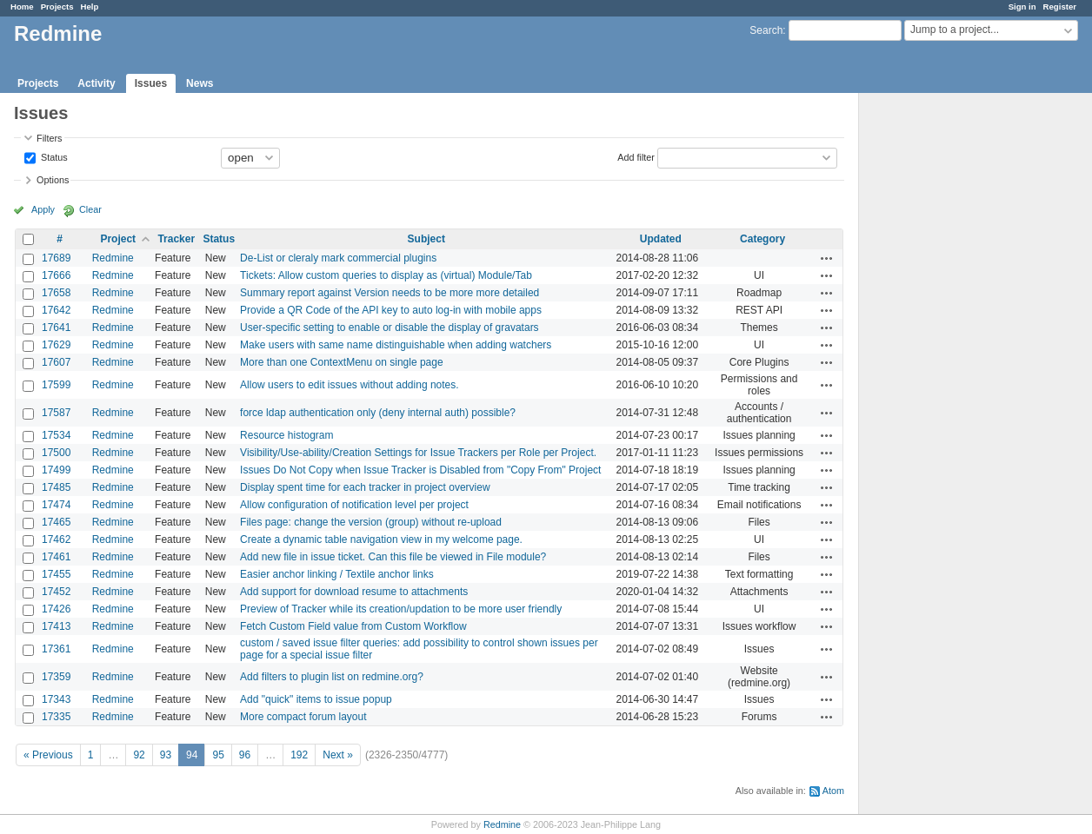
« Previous (48, 755)
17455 (56, 574)
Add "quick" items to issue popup (316, 699)
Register (1059, 6)
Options (53, 180)
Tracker (176, 239)
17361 (56, 649)
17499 (56, 470)
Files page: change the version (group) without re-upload (371, 522)
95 (217, 755)
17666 (56, 275)
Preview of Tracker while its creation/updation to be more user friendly (401, 609)
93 (165, 755)
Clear (90, 209)
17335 (56, 717)
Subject (426, 239)
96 (244, 755)
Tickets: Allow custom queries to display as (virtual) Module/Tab (386, 275)
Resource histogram (286, 435)
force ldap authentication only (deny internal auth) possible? (378, 413)
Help (90, 6)
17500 (56, 453)
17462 (56, 539)
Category (762, 239)
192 (299, 755)
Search (765, 30)
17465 (56, 522)
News (199, 83)
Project (118, 239)
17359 (56, 677)
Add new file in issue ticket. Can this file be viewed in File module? (393, 557)
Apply (43, 209)
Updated (661, 239)
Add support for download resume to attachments (354, 592)
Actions (827, 258)
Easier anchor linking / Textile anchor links (337, 574)
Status (53, 156)
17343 (56, 699)
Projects (57, 6)
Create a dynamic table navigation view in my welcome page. (381, 539)
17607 (56, 362)
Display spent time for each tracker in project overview (364, 487)
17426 (56, 609)
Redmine (113, 258)
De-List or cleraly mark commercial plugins (338, 258)
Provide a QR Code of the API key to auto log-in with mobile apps (391, 310)
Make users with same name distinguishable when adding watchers (395, 345)
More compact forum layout (303, 717)
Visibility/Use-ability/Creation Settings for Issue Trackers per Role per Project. (418, 453)
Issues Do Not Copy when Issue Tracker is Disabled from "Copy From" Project (420, 470)
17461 (56, 557)
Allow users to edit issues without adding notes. (349, 385)
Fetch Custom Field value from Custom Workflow (353, 626)
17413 (56, 626)
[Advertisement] (945, 365)
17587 (56, 413)
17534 (56, 435)
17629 (56, 345)
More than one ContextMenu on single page (341, 362)
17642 (56, 310)
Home (22, 6)
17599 (56, 385)
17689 (56, 258)
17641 (56, 327)
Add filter (636, 156)
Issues (151, 83)
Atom (833, 790)
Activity (96, 83)
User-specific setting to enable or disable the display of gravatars (389, 327)
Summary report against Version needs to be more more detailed (389, 293)
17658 (56, 293)
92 (138, 755)
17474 (56, 505)
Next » (338, 755)
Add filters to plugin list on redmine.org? (331, 677)
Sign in (1022, 6)
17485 (56, 487)
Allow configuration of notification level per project (354, 505)
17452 (56, 592)
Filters (49, 138)
